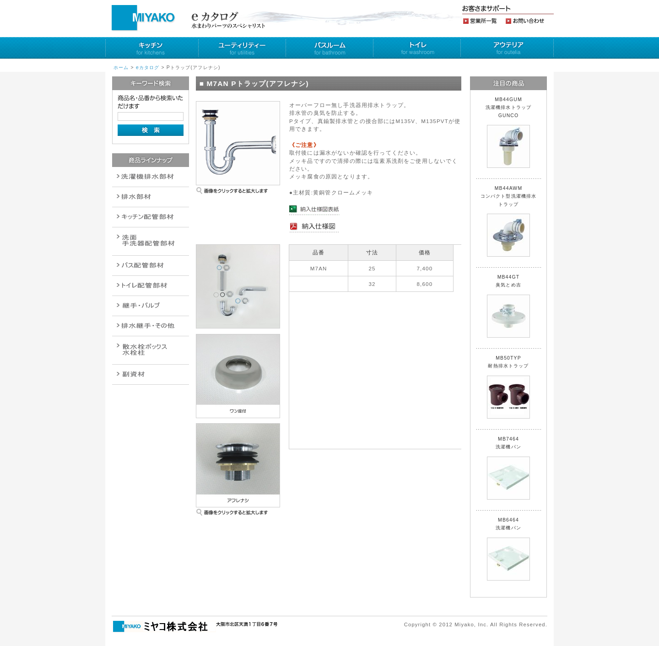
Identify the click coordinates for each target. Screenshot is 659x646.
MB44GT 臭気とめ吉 (508, 306)
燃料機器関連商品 (150, 326)
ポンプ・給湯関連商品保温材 (150, 286)
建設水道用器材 (150, 374)
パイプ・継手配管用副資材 (150, 217)
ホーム (121, 67)
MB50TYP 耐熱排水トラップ (508, 387)
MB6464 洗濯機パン (508, 549)
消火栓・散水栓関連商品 (150, 350)
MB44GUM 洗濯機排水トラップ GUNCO (511, 132)
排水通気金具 (150, 177)
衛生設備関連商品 (150, 197)
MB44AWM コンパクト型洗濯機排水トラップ (509, 221)
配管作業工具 (150, 306)
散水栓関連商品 (150, 241)
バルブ (150, 265)
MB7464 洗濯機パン (508, 468)
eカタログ (148, 67)
